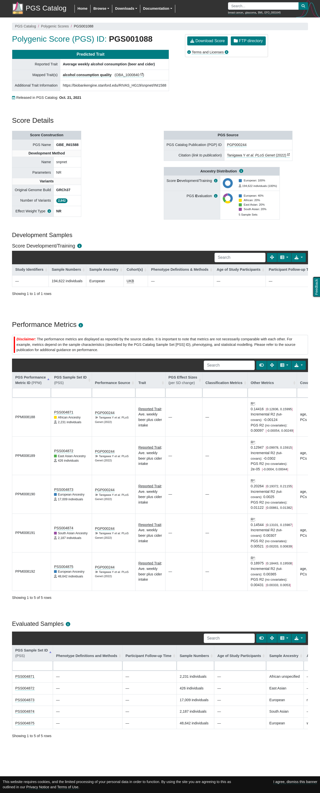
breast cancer (235, 12)
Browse (99, 8)
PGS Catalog (25, 26)
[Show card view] (261, 365)
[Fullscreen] (272, 257)
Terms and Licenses (208, 52)
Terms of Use (67, 787)
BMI (260, 12)
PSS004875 (63, 567)
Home (83, 8)
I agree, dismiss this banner (295, 782)
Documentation (156, 8)
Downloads (124, 8)
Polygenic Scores (55, 26)
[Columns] (284, 257)
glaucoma (250, 12)
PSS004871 (63, 412)
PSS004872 (63, 451)
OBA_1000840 (127, 75)
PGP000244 (236, 145)
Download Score (207, 41)
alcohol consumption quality (87, 75)
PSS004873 (63, 490)
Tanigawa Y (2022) (256, 155)
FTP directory (248, 41)
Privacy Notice (37, 787)
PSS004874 (63, 528)
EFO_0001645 (272, 12)
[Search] (240, 257)
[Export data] (298, 257)
